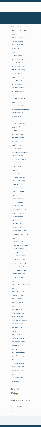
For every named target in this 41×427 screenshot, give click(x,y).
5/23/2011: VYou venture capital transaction (17, 134)
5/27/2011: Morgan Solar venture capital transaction (18, 51)
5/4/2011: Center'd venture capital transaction (17, 323)
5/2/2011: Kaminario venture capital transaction (18, 381)
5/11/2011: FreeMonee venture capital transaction (18, 248)
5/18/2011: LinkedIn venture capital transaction (18, 163)
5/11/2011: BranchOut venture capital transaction (18, 241)
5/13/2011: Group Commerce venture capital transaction (19, 209)
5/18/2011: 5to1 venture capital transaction (17, 166)
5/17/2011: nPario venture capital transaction (17, 187)
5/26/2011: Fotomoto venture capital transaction (18, 65)
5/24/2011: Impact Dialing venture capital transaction (18, 123)
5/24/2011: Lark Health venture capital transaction (18, 95)
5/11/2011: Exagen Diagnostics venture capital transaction (19, 259)
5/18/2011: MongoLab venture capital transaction (18, 162)
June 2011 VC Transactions (15, 389)
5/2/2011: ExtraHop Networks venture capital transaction (19, 380)
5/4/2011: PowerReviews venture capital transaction (18, 324)
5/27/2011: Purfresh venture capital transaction (18, 58)
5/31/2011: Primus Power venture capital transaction (18, 37)
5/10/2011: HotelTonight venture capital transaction (18, 274)
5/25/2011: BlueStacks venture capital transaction (18, 88)
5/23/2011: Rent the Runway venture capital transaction (19, 133)
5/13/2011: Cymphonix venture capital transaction (18, 213)
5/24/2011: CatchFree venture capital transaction (18, 102)
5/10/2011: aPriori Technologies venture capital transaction (19, 267)
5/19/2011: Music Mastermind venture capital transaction (19, 159)
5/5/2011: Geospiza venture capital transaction (17, 316)
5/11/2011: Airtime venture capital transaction (17, 249)
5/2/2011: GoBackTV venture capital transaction (18, 370)
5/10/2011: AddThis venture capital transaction (17, 277)
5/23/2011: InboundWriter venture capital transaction (18, 131)
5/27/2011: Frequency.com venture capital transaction (18, 59)
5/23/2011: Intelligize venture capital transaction (18, 130)
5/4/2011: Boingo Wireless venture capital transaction (18, 341)
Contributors (12, 409)
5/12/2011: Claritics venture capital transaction (17, 227)
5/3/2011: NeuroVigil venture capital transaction (18, 349)
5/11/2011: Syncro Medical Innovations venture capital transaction (20, 245)
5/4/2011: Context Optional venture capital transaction (19, 338)
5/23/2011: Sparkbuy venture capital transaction (18, 138)
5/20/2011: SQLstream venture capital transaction (18, 145)
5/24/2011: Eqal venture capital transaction (17, 105)
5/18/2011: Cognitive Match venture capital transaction (19, 177)
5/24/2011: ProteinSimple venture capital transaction (18, 98)
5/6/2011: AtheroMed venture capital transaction (18, 299)
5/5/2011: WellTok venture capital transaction (17, 306)
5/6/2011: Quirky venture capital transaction (17, 298)
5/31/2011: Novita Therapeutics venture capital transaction (19, 30)
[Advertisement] (20, 8)
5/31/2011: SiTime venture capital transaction (17, 41)
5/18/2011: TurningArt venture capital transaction (18, 176)
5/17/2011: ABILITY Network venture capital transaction (19, 191)
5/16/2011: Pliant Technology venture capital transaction (19, 201)
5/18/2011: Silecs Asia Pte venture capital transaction (18, 170)
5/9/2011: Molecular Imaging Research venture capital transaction (20, 288)
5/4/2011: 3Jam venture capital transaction (17, 342)
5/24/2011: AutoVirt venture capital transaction (18, 120)
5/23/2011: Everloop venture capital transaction (18, 126)
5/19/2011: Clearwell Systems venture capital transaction (19, 156)
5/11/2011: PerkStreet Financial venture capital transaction (19, 263)
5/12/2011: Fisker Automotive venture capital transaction (19, 230)
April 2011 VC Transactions (15, 388)
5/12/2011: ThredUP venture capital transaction (18, 220)
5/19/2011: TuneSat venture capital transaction (17, 155)
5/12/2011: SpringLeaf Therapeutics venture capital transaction (20, 234)
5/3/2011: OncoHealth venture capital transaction (18, 348)
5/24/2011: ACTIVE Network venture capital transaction (19, 116)
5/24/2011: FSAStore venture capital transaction (18, 108)
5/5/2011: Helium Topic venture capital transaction (18, 305)
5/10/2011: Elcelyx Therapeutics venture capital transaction (19, 269)
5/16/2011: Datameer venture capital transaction (18, 199)
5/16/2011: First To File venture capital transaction (18, 195)
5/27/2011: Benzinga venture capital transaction (18, 52)
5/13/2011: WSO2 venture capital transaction (17, 216)
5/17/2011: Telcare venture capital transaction (17, 181)
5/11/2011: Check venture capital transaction (17, 244)
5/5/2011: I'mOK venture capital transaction (17, 317)
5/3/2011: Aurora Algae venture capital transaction (18, 355)
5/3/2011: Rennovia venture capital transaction (17, 359)
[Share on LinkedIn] (15, 394)
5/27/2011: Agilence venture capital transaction (18, 55)
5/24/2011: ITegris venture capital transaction (17, 112)
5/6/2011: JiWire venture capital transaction (17, 295)
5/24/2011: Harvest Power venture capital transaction (18, 113)
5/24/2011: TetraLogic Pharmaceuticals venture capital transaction (20, 109)
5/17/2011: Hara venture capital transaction (17, 188)
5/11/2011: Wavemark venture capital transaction (18, 256)
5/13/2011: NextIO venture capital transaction (17, 212)
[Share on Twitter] (13, 394)
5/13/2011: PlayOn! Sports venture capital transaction (18, 206)
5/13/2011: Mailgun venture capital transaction (17, 205)
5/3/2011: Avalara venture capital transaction (17, 360)
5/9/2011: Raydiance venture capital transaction (18, 281)
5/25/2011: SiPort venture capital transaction (17, 84)
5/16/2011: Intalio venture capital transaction (17, 198)
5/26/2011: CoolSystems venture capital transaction (18, 66)
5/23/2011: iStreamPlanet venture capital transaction (18, 127)
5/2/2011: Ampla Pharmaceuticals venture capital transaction (19, 373)
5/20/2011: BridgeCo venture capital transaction (18, 144)
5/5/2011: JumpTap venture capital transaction (17, 312)
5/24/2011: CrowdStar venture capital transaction (18, 101)
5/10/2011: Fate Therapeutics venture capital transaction (19, 270)
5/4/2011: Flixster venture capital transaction (17, 327)
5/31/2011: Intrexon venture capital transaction (17, 44)
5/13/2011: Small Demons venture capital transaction (18, 219)
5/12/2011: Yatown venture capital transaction (17, 238)
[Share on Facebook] (11, 394)
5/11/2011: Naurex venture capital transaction (17, 262)
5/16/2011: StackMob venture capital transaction (18, 202)
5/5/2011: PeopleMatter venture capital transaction (18, 313)
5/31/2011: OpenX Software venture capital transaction (18, 34)
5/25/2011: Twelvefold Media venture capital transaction (19, 91)
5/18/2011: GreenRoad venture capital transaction (18, 169)
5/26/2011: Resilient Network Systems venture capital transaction (20, 70)
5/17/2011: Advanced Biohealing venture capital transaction (19, 180)
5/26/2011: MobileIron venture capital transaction (18, 63)
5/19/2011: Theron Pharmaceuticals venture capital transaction (20, 152)
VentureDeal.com (27, 400)
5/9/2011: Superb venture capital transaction (17, 280)
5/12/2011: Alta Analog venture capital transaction (18, 223)
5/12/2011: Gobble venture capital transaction (17, 237)
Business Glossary (13, 411)
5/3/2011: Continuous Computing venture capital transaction (19, 356)
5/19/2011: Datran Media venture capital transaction (18, 151)
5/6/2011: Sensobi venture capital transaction (17, 302)
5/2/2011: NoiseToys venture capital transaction (18, 366)
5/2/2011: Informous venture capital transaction (18, 374)
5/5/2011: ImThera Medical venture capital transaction (18, 309)
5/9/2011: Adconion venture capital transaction (18, 291)
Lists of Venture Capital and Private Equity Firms (17, 406)
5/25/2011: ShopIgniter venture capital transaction (18, 80)
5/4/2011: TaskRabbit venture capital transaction (18, 331)
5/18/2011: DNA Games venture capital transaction (18, 173)
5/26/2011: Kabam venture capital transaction (17, 62)
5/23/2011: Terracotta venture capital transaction (18, 137)
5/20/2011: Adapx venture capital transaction (17, 141)
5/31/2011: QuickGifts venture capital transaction (18, 45)
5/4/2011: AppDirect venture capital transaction (18, 337)
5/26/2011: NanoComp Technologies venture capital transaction (20, 76)
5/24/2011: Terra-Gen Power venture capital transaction (19, 119)
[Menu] (39, 0)
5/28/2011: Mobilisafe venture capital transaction (18, 48)
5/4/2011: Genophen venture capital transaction (18, 345)
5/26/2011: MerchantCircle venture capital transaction (18, 69)
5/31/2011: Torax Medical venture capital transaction (18, 40)
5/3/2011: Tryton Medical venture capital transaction (18, 352)
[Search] (37, 0)
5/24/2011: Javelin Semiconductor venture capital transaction (19, 94)
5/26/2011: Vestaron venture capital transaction (18, 73)
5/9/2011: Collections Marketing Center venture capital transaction (20, 284)
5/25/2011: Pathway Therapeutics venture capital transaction (19, 77)
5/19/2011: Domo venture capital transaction (17, 148)
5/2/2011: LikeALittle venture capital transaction (18, 367)
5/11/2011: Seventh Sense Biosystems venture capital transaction (20, 255)
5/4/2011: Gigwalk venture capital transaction (17, 330)
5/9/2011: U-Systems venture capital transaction (18, 287)
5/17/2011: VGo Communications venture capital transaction (19, 184)
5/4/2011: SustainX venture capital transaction (17, 334)
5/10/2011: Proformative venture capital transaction (18, 266)
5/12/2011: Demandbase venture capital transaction (18, 231)
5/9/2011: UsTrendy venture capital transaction (18, 292)
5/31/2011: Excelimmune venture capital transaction (18, 33)
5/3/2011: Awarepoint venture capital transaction (18, 363)
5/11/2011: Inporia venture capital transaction (17, 252)
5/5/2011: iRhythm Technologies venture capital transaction (19, 320)
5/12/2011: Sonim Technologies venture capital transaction (19, 224)
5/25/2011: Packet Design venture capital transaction (18, 87)
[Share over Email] (17, 394)
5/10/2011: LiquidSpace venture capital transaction (18, 273)
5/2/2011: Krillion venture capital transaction (17, 377)
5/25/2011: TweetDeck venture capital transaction (18, 83)
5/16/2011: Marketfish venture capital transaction (18, 194)
